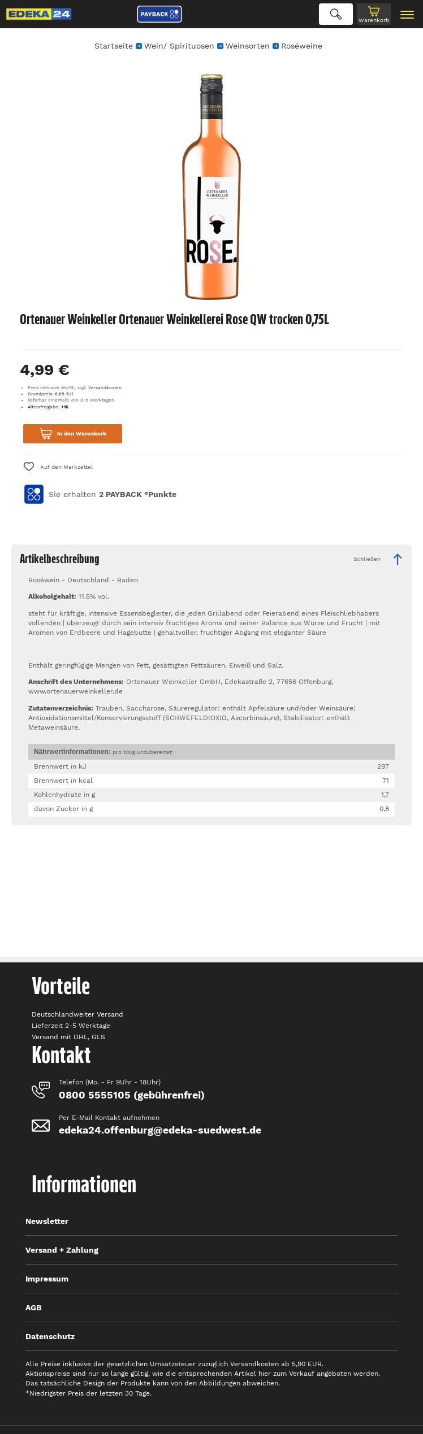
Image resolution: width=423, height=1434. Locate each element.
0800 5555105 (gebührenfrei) (132, 1095)
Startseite (113, 45)
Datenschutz (50, 1336)
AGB (33, 1307)
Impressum (46, 1278)
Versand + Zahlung (61, 1249)
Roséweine (301, 45)
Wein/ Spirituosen (179, 45)
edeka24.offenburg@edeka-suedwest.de (160, 1130)
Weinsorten (248, 45)
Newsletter (46, 1221)
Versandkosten (105, 387)
